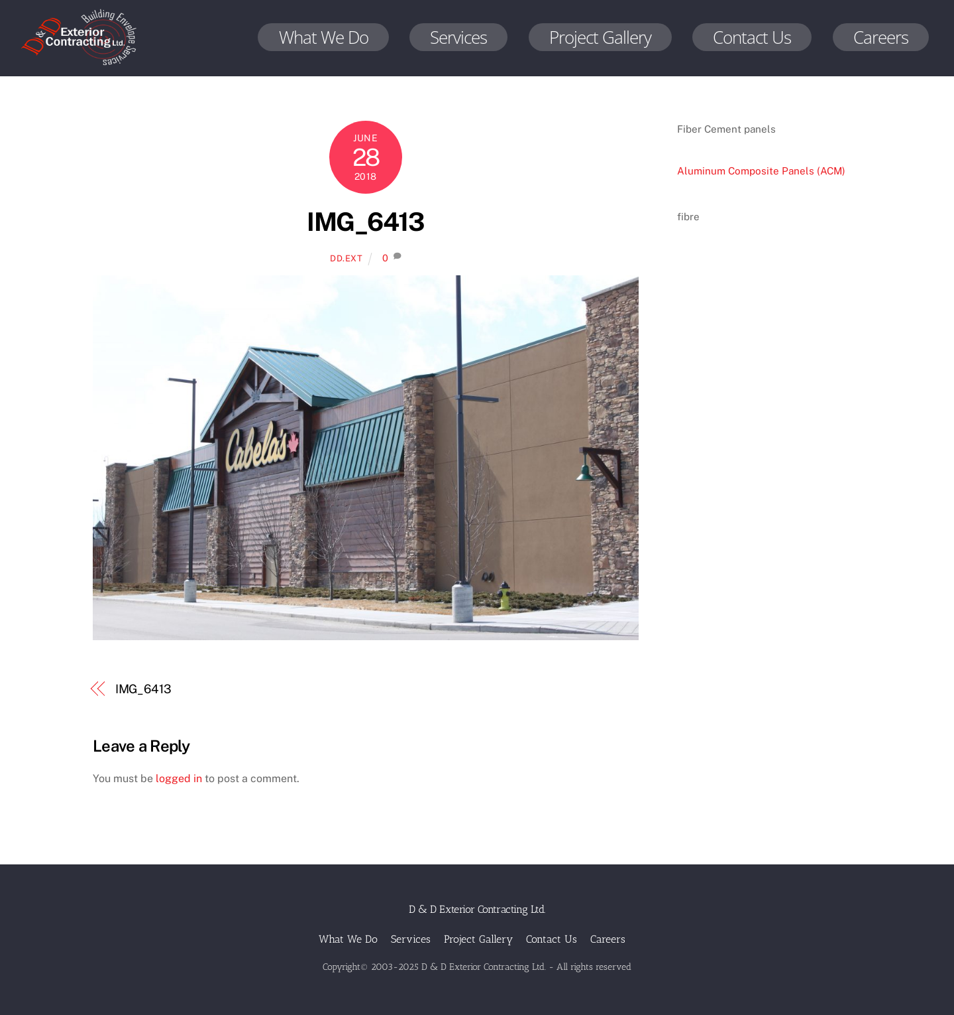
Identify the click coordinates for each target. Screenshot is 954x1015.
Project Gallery (600, 37)
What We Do (323, 37)
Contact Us (752, 37)
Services (458, 37)
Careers (880, 37)
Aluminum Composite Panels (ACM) (761, 170)
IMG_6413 (365, 222)
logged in (179, 778)
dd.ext (346, 258)
